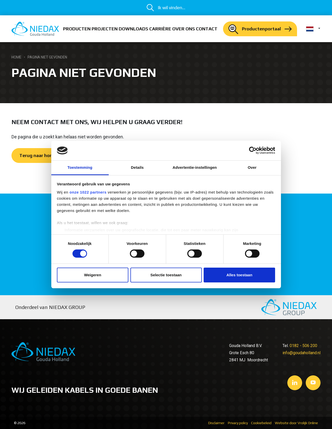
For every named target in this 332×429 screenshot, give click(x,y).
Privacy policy (238, 423)
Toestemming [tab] (79, 167)
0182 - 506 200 (303, 345)
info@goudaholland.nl (301, 352)
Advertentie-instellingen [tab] (195, 167)
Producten (77, 28)
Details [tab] (137, 167)
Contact (206, 28)
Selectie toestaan (166, 275)
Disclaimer (216, 423)
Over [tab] (252, 167)
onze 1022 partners (87, 192)
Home (16, 57)
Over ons (183, 28)
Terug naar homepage (43, 155)
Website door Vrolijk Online (296, 423)
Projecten (105, 28)
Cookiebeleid (261, 423)
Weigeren (92, 275)
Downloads (133, 28)
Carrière (160, 28)
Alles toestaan (239, 275)
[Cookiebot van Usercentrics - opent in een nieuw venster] (252, 150)
